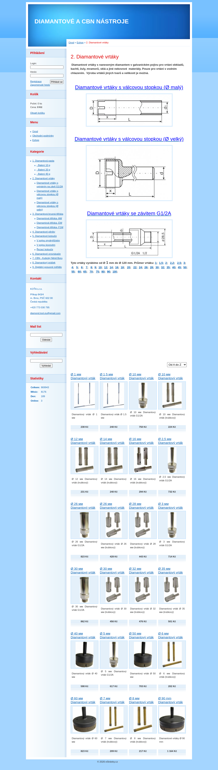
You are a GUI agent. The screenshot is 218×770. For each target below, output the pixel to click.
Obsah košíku (37, 113)
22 (134, 267)
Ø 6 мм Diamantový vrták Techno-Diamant (170, 637)
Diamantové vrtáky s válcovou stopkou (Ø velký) (47, 206)
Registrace (36, 81)
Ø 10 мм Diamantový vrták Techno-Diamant (170, 378)
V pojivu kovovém (46, 245)
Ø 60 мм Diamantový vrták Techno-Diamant (83, 702)
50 (184, 267)
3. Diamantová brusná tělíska (47, 214)
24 (140, 267)
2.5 (179, 262)
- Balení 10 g (43, 165)
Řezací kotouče (45, 249)
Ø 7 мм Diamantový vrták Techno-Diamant (112, 702)
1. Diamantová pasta (43, 160)
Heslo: (33, 72)
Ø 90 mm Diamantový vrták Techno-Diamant (170, 702)
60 (79, 271)
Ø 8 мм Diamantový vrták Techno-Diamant (141, 702)
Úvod (35, 131)
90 (108, 271)
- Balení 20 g (43, 169)
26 (145, 267)
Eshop (35, 140)
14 (111, 267)
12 (105, 267)
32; (163, 267)
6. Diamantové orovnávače (46, 254)
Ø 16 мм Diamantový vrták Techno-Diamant (141, 442)
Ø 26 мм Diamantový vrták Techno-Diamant (112, 507)
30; (157, 267)
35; (168, 267)
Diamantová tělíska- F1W (50, 227)
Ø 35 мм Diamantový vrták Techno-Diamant (170, 572)
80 (103, 271)
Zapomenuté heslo (40, 85)
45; (180, 267)
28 (151, 267)
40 (173, 267)
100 (115, 271)
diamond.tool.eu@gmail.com (45, 313)
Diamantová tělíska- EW (49, 223)
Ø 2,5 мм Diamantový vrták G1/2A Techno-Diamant (170, 444)
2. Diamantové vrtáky (43, 178)
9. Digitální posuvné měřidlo (47, 267)
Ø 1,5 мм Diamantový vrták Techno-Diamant (112, 378)
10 (100, 267)
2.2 (172, 262)
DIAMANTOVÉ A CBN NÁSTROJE (81, 21)
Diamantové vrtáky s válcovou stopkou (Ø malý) (47, 194)
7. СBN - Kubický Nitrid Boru (47, 258)
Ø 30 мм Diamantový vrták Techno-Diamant (112, 572)
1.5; (161, 262)
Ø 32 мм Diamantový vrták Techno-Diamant (141, 572)
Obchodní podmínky (43, 135)
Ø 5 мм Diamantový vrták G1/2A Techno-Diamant (112, 639)
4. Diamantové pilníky (43, 231)
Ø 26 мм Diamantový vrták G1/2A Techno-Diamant (83, 509)
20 (128, 267)
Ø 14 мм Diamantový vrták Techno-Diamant (112, 442)
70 (91, 271)
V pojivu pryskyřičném (48, 240)
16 (116, 267)
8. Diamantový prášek (43, 262)
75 (97, 271)
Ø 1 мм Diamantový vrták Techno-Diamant (83, 378)
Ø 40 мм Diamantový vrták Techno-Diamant (83, 637)
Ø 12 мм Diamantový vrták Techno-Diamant (83, 442)
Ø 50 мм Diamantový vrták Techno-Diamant (141, 637)
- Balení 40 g (43, 174)
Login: (33, 63)
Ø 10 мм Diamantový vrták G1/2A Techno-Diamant (141, 380)
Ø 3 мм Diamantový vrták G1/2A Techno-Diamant (170, 509)
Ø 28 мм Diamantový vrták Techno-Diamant (141, 507)
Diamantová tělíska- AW (49, 218)
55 (73, 271)
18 (122, 267)
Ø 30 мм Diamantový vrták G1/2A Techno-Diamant (83, 574)
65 (84, 271)
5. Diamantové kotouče (44, 236)
